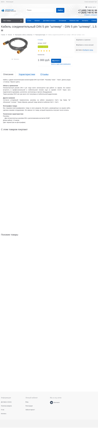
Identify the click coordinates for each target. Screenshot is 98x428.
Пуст (95, 2)
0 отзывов (40, 39)
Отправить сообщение (90, 15)
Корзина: (91, 7)
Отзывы (44, 74)
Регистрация (9, 2)
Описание (8, 74)
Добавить (57, 60)
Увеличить (16, 59)
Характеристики (27, 74)
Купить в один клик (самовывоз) (61, 64)
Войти (2, 2)
